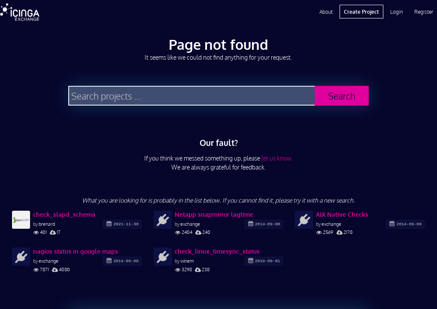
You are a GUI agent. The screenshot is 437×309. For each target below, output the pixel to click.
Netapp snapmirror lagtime (214, 214)
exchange (190, 224)
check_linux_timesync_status (217, 251)
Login (396, 11)
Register (423, 11)
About (326, 11)
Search (341, 96)
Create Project (361, 11)
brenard (47, 224)
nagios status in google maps (75, 251)
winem (187, 261)
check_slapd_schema (64, 214)
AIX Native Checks (342, 214)
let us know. (277, 158)
